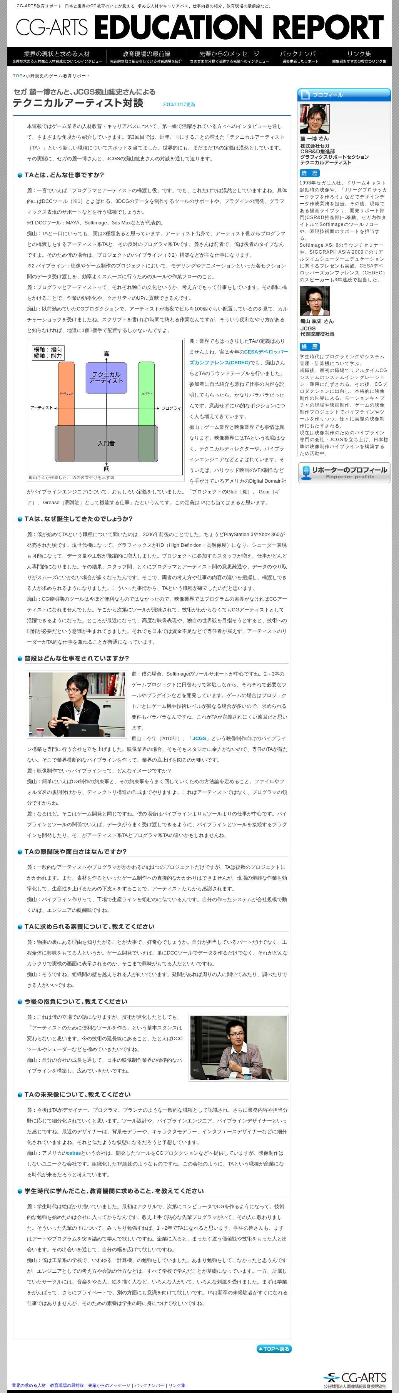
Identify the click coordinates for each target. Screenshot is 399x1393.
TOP (18, 75)
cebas (74, 1153)
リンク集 (177, 1385)
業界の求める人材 (29, 1385)
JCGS (199, 738)
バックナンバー (149, 1385)
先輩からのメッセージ (109, 1385)
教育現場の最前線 (67, 1385)
